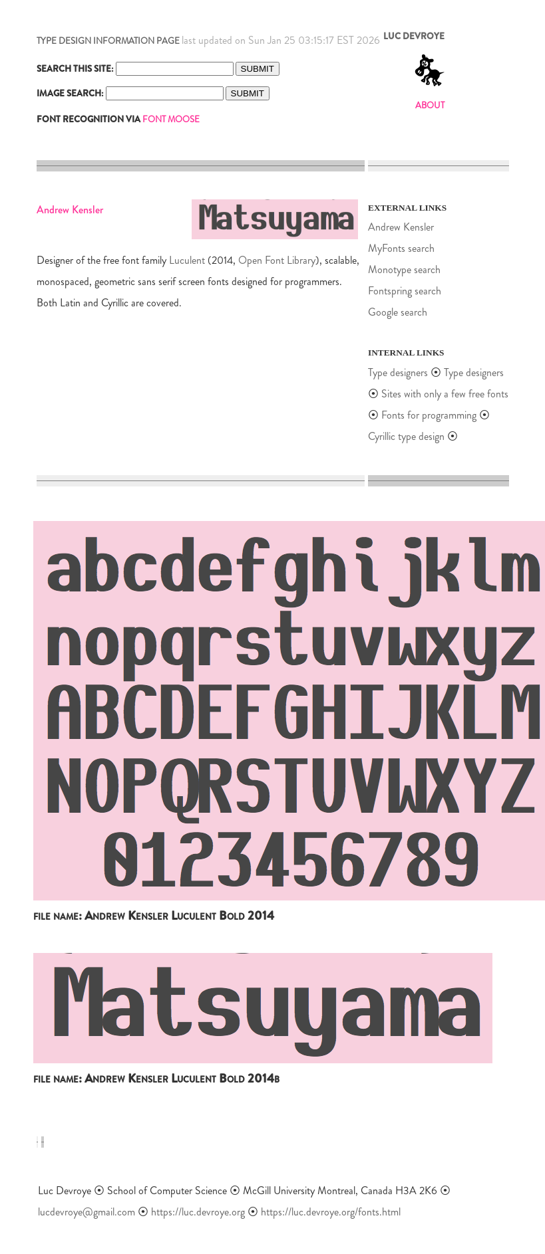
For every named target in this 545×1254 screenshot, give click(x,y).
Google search (397, 312)
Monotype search (404, 269)
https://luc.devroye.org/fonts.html (331, 1211)
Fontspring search (404, 290)
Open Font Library (276, 260)
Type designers (398, 372)
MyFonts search (401, 248)
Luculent (187, 260)
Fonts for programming (430, 415)
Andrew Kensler (401, 227)
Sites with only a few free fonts (444, 393)
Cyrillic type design (406, 436)
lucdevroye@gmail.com (86, 1211)
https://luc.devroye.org (198, 1211)
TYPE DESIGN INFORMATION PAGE (108, 41)
